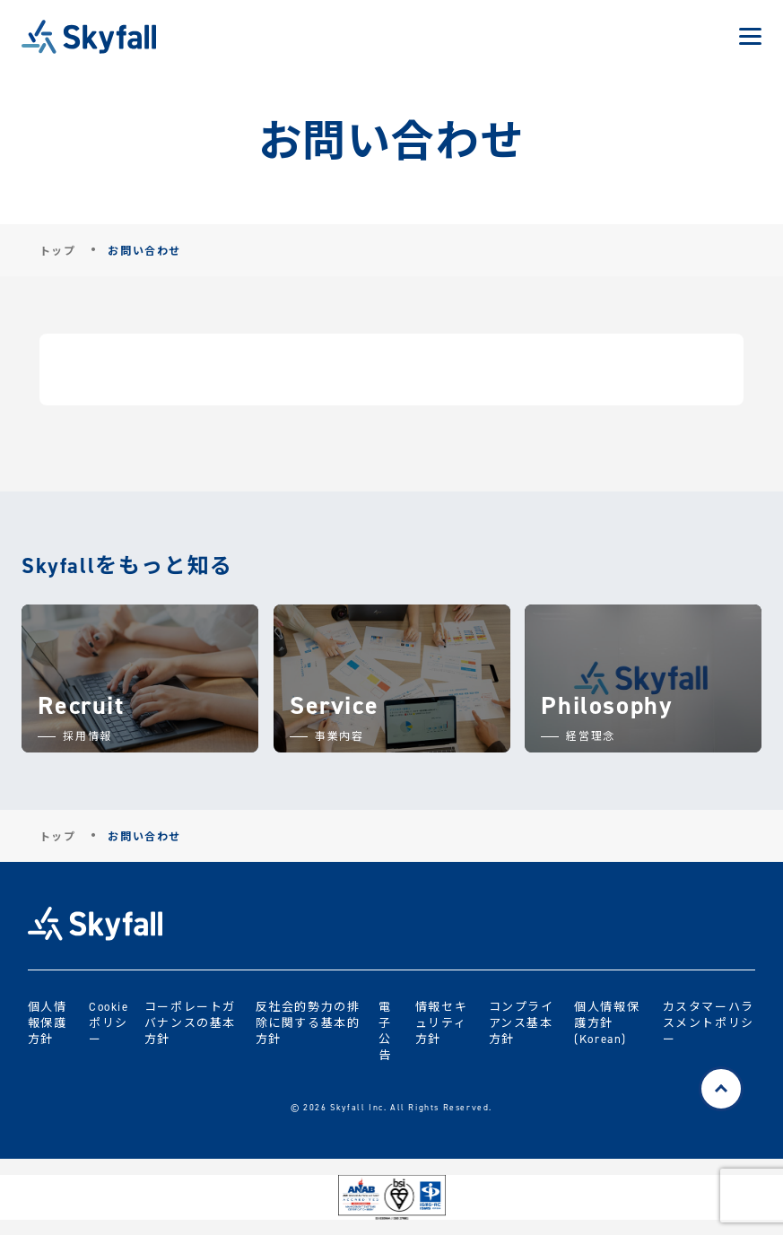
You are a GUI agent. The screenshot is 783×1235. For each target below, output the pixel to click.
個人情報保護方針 (47, 1022)
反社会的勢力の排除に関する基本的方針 (308, 1022)
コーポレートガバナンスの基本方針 (190, 1022)
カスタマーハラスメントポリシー (708, 1022)
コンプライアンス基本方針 (521, 1022)
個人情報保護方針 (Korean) (606, 1022)
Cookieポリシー (109, 1022)
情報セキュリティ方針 (441, 1022)
